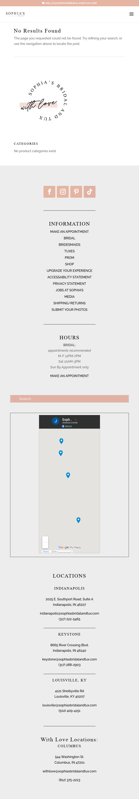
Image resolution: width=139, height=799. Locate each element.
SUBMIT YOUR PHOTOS (70, 310)
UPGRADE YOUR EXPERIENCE (69, 271)
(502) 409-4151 (69, 711)
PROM (69, 258)
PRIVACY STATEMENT (69, 284)
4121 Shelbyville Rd (69, 691)
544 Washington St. (69, 757)
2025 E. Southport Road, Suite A (69, 599)
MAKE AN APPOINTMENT (69, 232)
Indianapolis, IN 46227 (69, 605)
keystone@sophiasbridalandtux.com (69, 659)
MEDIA (69, 297)
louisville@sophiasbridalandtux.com (69, 705)
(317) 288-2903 (69, 665)
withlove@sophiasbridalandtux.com (70, 771)
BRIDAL (69, 238)
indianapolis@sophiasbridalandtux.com (69, 613)
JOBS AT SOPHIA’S (69, 290)
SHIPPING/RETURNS (69, 303)
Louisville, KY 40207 (69, 696)
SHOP (69, 264)
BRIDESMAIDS (69, 245)
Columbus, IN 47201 (69, 762)
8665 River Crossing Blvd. (69, 645)
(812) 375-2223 (69, 780)
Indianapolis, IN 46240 (69, 651)
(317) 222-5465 (69, 619)
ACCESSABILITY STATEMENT (69, 277)
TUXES (69, 251)
